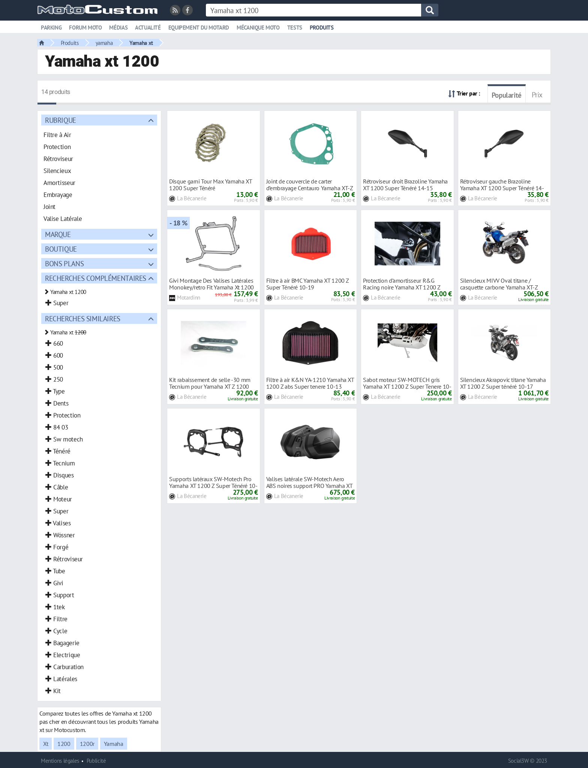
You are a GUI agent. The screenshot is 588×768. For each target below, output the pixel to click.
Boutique (61, 249)
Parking (51, 27)
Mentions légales (60, 761)
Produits (322, 27)
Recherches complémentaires (95, 278)
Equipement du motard (198, 27)
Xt (45, 744)
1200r (87, 744)
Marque (58, 234)
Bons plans (64, 263)
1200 (63, 744)
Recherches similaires (82, 318)
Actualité (148, 27)
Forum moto (85, 27)
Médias (118, 27)
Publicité (96, 761)
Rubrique (60, 120)
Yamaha (113, 744)
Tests (294, 27)
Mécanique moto (258, 27)
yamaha (104, 42)
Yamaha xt (141, 42)
